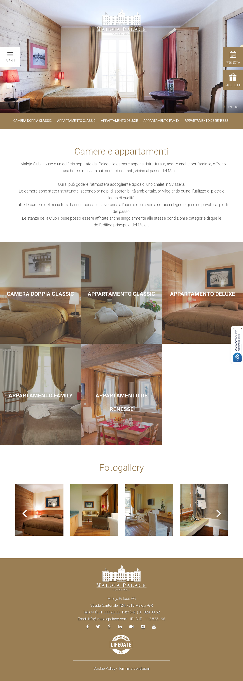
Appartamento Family (161, 120)
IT (223, 107)
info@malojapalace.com (107, 619)
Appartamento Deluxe (119, 120)
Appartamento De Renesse (207, 120)
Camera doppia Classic (32, 120)
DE (236, 107)
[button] (24, 510)
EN (230, 107)
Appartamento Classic (76, 120)
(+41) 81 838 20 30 (104, 612)
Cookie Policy (104, 668)
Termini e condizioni (134, 668)
